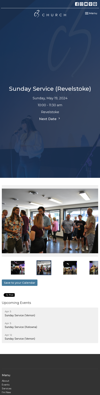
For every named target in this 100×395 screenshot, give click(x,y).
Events (6, 384)
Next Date (50, 119)
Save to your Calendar (19, 282)
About (5, 380)
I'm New (6, 392)
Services (6, 388)
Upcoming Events (16, 303)
